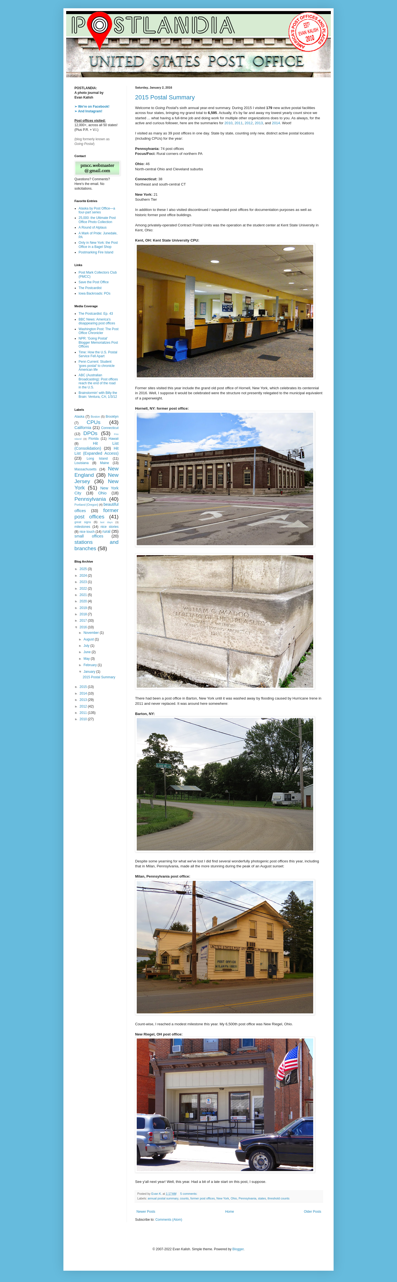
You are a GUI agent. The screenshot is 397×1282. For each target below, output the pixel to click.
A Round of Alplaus (92, 227)
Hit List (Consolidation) (96, 446)
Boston (95, 416)
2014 (276, 123)
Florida (93, 439)
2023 (84, 582)
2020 (84, 601)
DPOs (90, 433)
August (89, 639)
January (90, 672)
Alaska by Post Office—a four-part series (97, 210)
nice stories (110, 527)
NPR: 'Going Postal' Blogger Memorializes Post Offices (98, 342)
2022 (84, 588)
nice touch (87, 532)
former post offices (202, 1198)
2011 (239, 123)
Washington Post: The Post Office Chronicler (99, 331)
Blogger (238, 1249)
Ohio (234, 1198)
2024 (84, 576)
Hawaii (114, 439)
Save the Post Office (94, 282)
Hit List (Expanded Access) (96, 450)
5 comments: (189, 1193)
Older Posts (312, 1212)
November (92, 633)
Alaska (79, 416)
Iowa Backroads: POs (94, 293)
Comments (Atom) (168, 1220)
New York (222, 1198)
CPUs (93, 422)
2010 (228, 123)
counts (184, 1198)
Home (229, 1212)
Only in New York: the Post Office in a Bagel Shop (98, 244)
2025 (84, 569)
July (87, 646)
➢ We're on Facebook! (91, 106)
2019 (84, 608)
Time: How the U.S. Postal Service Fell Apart (98, 354)
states (262, 1198)
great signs (82, 522)
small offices (88, 536)
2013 (259, 123)
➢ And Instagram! (88, 111)
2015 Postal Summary (165, 97)
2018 (84, 614)
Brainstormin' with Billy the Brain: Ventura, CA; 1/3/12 (98, 395)
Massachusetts (85, 469)
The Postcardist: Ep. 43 (96, 314)
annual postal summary (163, 1198)
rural (106, 531)
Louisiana (81, 463)
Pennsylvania (247, 1198)
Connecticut (110, 428)
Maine (104, 463)
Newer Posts (145, 1212)
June (88, 652)
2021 (84, 595)
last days (106, 522)
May (87, 659)
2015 (84, 687)
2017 (84, 621)
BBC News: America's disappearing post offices (97, 321)
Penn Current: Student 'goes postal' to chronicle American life (97, 366)
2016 (84, 627)
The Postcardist (90, 288)
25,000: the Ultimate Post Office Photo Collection (97, 220)
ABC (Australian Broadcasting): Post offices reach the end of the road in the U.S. (98, 381)
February (91, 665)
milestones (82, 527)
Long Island (97, 458)
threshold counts (278, 1198)
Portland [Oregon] (86, 504)
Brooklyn (112, 416)
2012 (249, 123)
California (82, 427)
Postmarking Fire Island (96, 252)
